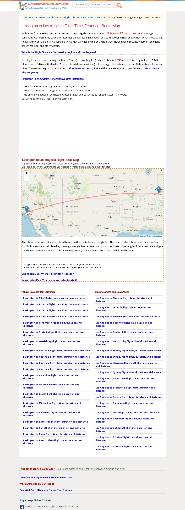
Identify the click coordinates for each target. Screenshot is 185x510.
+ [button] (26, 173)
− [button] (26, 178)
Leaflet (142, 236)
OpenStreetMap (155, 236)
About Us (30, 506)
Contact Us (72, 506)
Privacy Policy (44, 506)
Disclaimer (59, 506)
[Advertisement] (92, 131)
